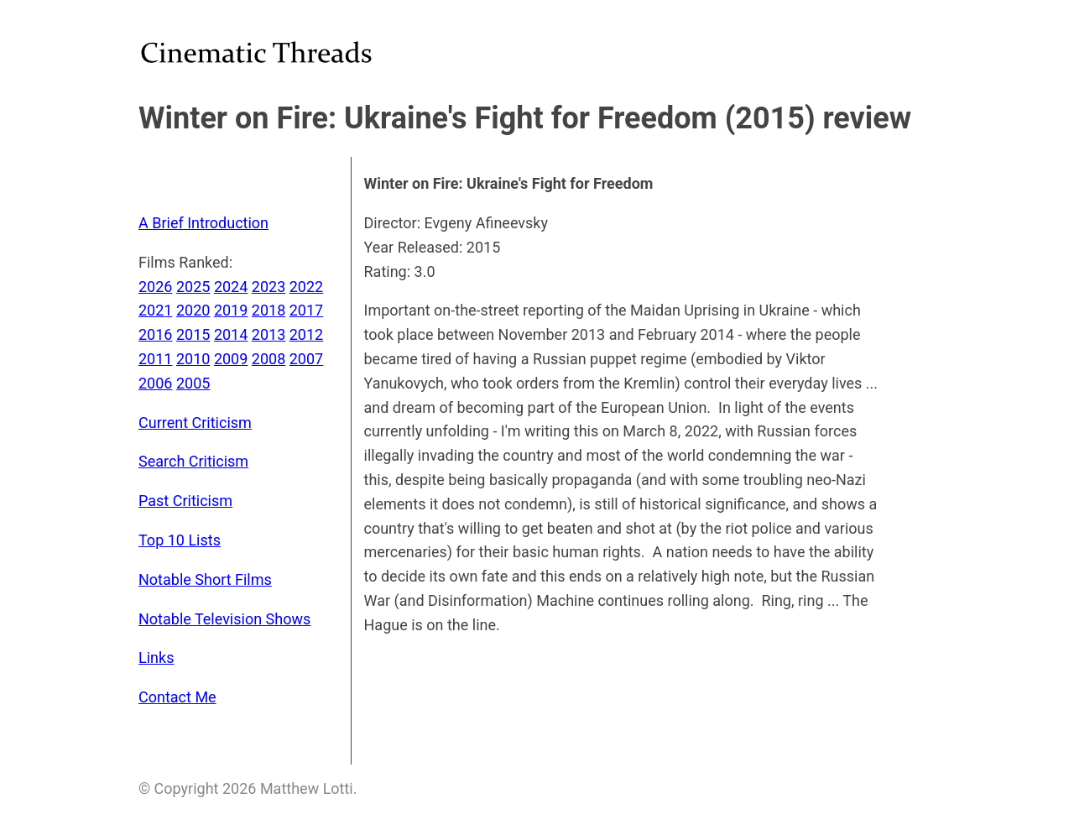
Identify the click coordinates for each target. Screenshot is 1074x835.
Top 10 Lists (179, 540)
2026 (155, 286)
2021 (155, 310)
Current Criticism (195, 422)
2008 (268, 359)
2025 (193, 286)
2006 (155, 383)
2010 (193, 359)
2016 (155, 334)
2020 (193, 310)
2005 (193, 383)
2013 (268, 334)
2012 (306, 334)
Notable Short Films (205, 579)
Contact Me (177, 697)
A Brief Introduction (203, 223)
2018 (268, 310)
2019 (231, 310)
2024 (231, 286)
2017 (306, 310)
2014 (231, 334)
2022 (306, 286)
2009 (231, 359)
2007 (306, 359)
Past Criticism (185, 500)
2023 (268, 286)
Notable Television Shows (224, 619)
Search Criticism (193, 461)
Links (156, 657)
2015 (193, 334)
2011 (155, 359)
